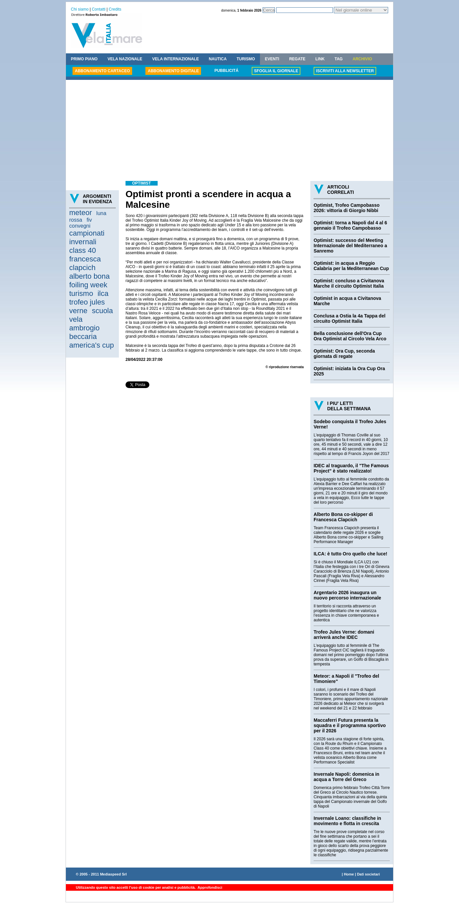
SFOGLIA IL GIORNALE (276, 71)
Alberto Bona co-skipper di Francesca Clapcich (343, 517)
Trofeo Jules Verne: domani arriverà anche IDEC (344, 634)
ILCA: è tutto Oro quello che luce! (350, 553)
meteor (80, 212)
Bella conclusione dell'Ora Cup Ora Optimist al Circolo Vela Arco (350, 336)
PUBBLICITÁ (226, 70)
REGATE (297, 59)
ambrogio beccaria (84, 332)
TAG (338, 59)
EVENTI (272, 59)
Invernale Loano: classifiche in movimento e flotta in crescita (347, 821)
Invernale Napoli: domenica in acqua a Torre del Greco (346, 776)
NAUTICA (218, 59)
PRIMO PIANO (84, 59)
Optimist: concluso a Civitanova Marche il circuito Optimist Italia (349, 283)
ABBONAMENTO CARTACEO (102, 71)
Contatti (98, 9)
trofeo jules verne (87, 306)
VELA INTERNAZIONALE (175, 59)
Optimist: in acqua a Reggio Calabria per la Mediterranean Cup (351, 265)
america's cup (91, 345)
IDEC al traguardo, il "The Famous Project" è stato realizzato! (351, 468)
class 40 (82, 250)
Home (349, 874)
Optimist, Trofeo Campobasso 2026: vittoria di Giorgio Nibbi (347, 207)
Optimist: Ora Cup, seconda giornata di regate (344, 353)
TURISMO (245, 59)
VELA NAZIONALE (125, 59)
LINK (320, 59)
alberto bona (89, 276)
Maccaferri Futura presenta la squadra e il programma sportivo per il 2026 (350, 725)
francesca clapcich (85, 263)
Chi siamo (79, 9)
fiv (89, 220)
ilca (102, 293)
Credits (115, 9)
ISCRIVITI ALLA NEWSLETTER (345, 71)
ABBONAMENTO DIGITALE (173, 71)
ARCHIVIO (362, 59)
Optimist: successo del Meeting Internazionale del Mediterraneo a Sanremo (350, 246)
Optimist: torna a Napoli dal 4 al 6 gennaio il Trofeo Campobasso (350, 225)
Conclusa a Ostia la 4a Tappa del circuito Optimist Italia (349, 318)
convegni (79, 226)
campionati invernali (86, 237)
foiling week (88, 285)
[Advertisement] (229, 131)
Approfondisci (209, 887)
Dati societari (368, 874)
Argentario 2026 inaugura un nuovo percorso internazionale (347, 595)
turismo (81, 293)
